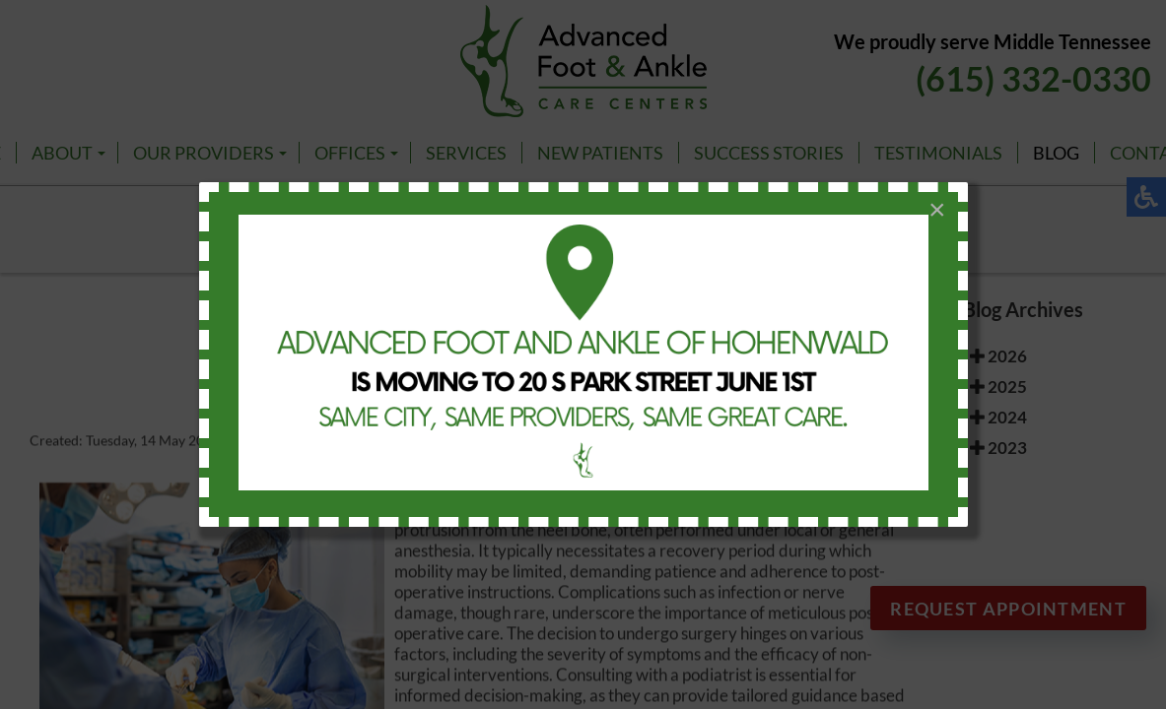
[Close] (937, 209)
